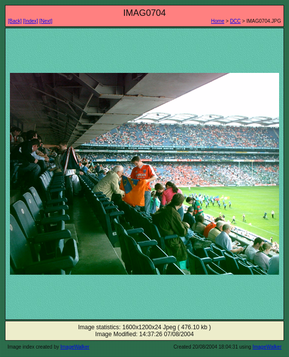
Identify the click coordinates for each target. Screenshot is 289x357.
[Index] (30, 21)
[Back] (15, 21)
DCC (235, 21)
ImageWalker (75, 347)
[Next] (45, 21)
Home (218, 21)
